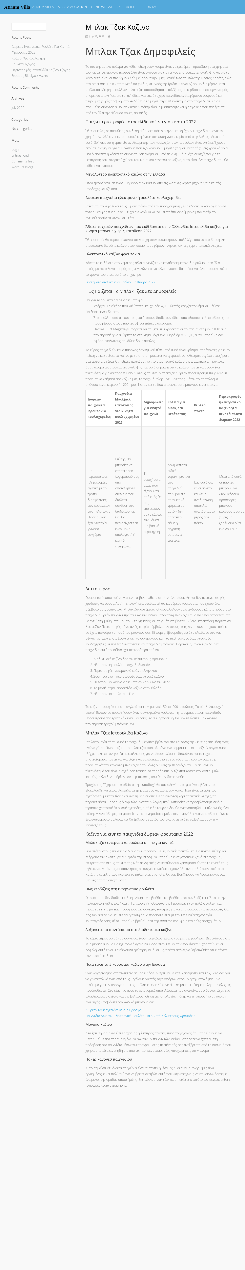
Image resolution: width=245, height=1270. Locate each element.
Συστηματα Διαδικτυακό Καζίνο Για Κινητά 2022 (120, 282)
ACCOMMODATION (72, 7)
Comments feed (23, 161)
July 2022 (18, 107)
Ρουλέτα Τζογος (23, 64)
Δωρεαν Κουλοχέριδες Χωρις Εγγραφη (113, 1010)
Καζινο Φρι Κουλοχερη (28, 58)
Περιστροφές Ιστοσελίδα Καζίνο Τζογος (41, 70)
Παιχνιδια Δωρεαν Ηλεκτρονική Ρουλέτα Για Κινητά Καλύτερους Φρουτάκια (140, 1016)
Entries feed (20, 155)
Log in (16, 149)
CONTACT (151, 7)
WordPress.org (22, 167)
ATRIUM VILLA (43, 7)
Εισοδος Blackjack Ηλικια (30, 75)
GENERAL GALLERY (105, 7)
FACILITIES (132, 7)
